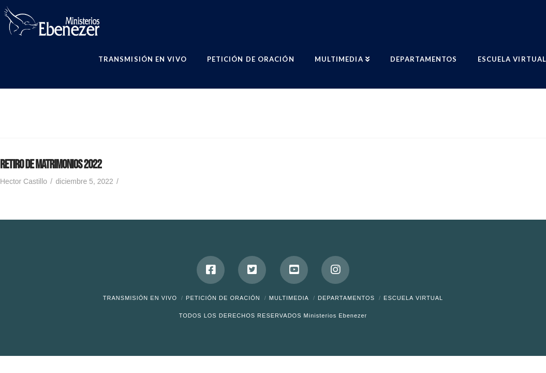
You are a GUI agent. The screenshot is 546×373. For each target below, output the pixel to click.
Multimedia (289, 298)
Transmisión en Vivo (140, 298)
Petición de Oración (223, 298)
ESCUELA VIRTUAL (413, 298)
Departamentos (346, 298)
